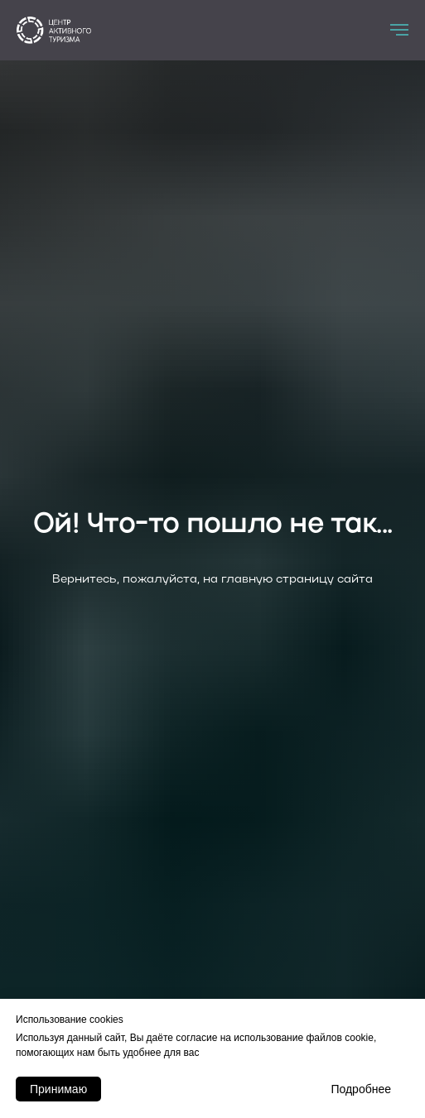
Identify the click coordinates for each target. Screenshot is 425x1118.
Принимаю (58, 1089)
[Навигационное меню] (399, 30)
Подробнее (361, 1089)
